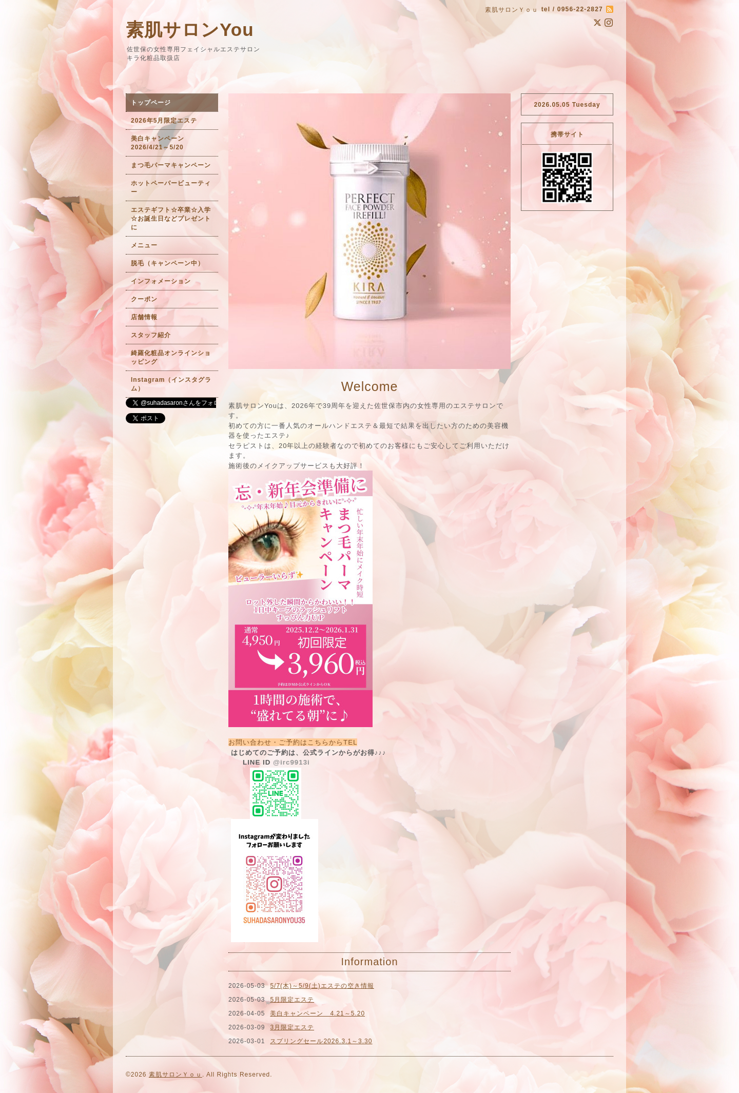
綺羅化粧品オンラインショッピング (171, 357)
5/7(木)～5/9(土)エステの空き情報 (322, 985)
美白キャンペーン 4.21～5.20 (317, 1013)
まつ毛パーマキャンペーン (171, 165)
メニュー (144, 245)
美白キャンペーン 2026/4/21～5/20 (161, 143)
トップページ (151, 102)
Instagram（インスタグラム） (171, 384)
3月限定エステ (292, 1027)
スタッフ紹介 (151, 335)
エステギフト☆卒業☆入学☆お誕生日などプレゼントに (171, 218)
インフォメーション (161, 281)
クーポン (144, 299)
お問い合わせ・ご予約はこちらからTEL (292, 742)
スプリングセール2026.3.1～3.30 (321, 1041)
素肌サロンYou (190, 29)
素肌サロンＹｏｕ (175, 1074)
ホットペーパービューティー (171, 188)
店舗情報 (144, 317)
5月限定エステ (292, 999)
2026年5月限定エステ (164, 120)
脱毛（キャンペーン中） (167, 263)
